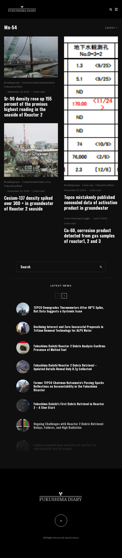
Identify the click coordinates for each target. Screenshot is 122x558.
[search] (101, 267)
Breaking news (12, 82)
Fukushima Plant (13, 86)
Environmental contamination (38, 82)
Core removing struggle (77, 218)
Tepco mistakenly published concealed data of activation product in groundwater (90, 202)
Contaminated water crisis (36, 181)
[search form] (56, 267)
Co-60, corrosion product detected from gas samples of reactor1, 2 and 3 (89, 236)
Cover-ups (88, 185)
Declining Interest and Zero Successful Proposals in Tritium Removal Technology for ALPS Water (68, 328)
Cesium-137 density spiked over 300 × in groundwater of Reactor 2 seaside (28, 203)
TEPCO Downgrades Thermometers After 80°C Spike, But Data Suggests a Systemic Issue (69, 309)
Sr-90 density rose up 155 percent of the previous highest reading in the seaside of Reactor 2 (28, 106)
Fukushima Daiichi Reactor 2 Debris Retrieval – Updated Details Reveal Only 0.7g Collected (65, 368)
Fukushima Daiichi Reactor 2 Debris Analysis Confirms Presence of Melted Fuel (69, 348)
